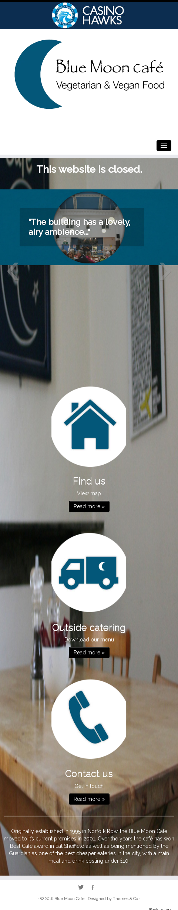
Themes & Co (125, 898)
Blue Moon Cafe (69, 898)
